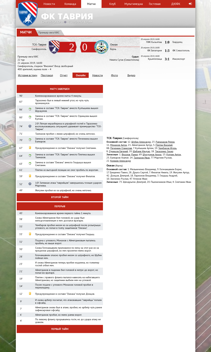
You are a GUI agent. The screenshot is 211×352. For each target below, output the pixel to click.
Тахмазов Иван (142, 157)
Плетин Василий (164, 145)
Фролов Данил (130, 154)
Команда (70, 4)
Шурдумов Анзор (152, 154)
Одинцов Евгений (118, 151)
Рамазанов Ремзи (165, 141)
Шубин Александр (141, 141)
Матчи (91, 4)
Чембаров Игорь (167, 148)
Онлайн (81, 75)
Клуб (112, 4)
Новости (49, 4)
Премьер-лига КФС (49, 32)
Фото (114, 75)
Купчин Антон (173, 154)
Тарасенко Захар (164, 151)
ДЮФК (175, 4)
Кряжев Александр (120, 160)
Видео (131, 75)
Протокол (47, 75)
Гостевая (154, 4)
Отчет (64, 75)
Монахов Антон (118, 145)
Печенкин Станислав (121, 148)
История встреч (27, 75)
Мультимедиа (133, 4)
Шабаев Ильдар (141, 151)
